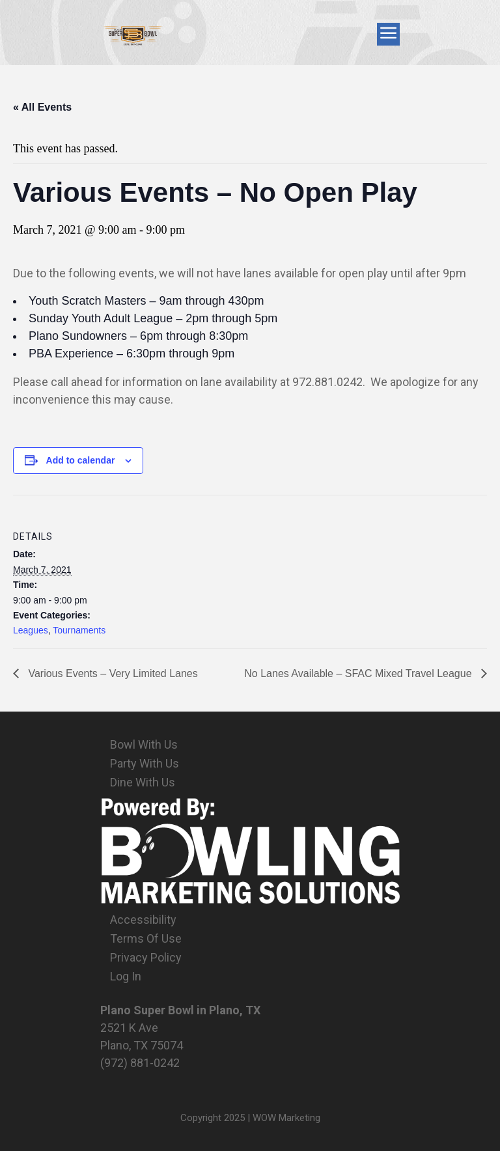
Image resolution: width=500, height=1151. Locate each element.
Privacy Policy (146, 957)
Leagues (30, 630)
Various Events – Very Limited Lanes (111, 673)
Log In (125, 976)
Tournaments (79, 630)
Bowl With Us (144, 744)
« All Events (42, 107)
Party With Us (144, 763)
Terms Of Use (146, 938)
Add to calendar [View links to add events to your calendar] (80, 460)
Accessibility (143, 919)
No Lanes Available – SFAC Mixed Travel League (359, 673)
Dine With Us (142, 782)
